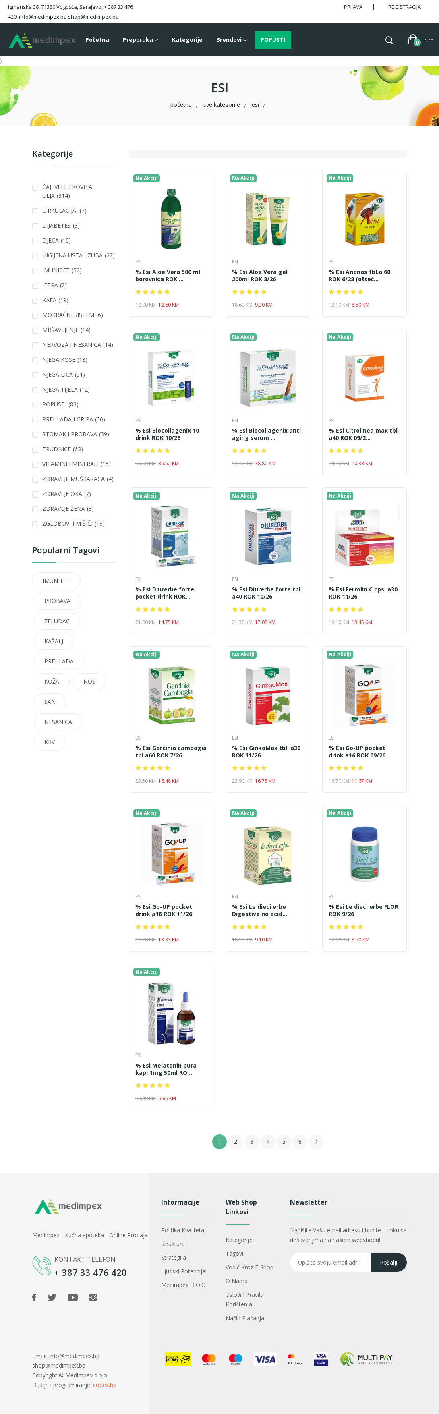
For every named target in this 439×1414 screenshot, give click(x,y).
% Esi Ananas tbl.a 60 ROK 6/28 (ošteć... (359, 275)
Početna (97, 40)
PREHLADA (59, 661)
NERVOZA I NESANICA (77, 344)
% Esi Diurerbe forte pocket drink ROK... (164, 593)
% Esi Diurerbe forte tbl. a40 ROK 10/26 (267, 593)
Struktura (173, 1244)
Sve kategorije (221, 104)
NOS (89, 681)
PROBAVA (57, 601)
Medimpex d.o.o (183, 1285)
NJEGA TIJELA (66, 389)
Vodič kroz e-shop (249, 1267)
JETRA (54, 285)
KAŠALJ (53, 641)
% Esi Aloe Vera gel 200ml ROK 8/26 (260, 275)
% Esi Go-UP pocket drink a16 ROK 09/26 (357, 751)
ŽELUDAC (57, 621)
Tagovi (234, 1253)
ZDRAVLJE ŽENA (68, 508)
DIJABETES (61, 225)
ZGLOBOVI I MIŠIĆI (73, 523)
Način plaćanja (245, 1318)
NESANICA (58, 722)
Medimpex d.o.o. (86, 1375)
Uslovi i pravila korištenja (244, 1299)
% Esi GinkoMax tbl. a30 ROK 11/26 (266, 751)
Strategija (173, 1257)
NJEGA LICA (63, 374)
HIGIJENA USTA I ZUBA (78, 255)
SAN (50, 701)
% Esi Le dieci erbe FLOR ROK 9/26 (363, 910)
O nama (237, 1281)
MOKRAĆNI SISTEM (72, 315)
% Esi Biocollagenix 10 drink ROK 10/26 (167, 434)
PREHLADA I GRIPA (73, 419)
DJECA (56, 240)
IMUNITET (62, 270)
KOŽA (51, 681)
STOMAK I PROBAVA (75, 434)
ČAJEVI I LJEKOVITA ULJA (67, 191)
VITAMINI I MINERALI (76, 464)
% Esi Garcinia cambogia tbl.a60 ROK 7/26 (171, 751)
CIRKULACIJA (64, 210)
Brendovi (231, 40)
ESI (255, 104)
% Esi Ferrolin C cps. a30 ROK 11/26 (363, 593)
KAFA (55, 300)
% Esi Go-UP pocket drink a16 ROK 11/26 (163, 910)
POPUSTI (273, 40)
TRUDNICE (62, 449)
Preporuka (140, 40)
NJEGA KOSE (64, 359)
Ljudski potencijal (184, 1271)
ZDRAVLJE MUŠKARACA (78, 479)
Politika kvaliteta (182, 1230)
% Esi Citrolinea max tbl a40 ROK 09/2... (363, 434)
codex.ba (104, 1385)
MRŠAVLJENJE (66, 330)
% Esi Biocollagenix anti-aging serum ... (267, 434)
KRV (49, 742)
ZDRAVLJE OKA (66, 494)
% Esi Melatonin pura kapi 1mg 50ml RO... (166, 1069)
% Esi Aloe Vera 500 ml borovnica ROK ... (167, 275)
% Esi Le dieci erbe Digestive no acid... (259, 910)
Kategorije (187, 40)
